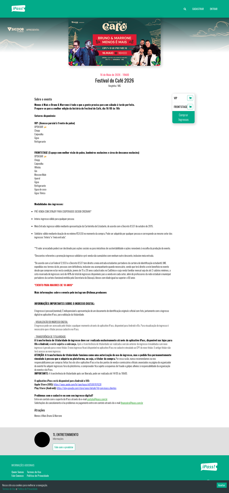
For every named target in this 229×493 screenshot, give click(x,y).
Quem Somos (18, 472)
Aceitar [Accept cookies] (221, 485)
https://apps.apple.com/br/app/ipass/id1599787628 (77, 384)
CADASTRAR (198, 9)
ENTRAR (213, 9)
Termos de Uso (34, 472)
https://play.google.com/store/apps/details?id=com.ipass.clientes (86, 388)
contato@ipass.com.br (97, 399)
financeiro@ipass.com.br (132, 403)
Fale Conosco (17, 476)
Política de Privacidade (38, 476)
